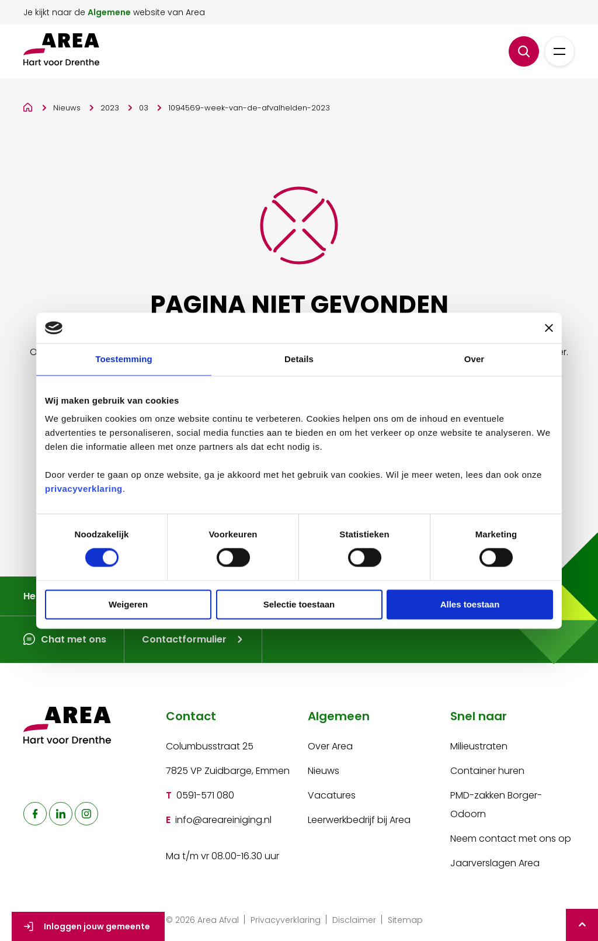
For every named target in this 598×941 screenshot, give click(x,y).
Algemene (109, 12)
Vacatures (332, 795)
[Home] (28, 105)
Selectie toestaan (299, 604)
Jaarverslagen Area (495, 863)
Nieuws (67, 107)
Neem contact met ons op (510, 838)
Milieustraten (478, 746)
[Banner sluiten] (549, 328)
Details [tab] (299, 359)
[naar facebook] (35, 813)
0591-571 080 (205, 795)
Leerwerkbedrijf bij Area (359, 820)
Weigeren (128, 604)
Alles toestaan (470, 604)
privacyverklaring (84, 489)
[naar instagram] (86, 813)
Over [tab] (474, 359)
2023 (109, 107)
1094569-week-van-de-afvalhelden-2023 (249, 107)
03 (143, 107)
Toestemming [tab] (123, 359)
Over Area (330, 746)
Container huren (487, 770)
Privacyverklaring (286, 920)
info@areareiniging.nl (223, 820)
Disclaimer (354, 920)
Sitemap (405, 920)
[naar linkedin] (60, 813)
